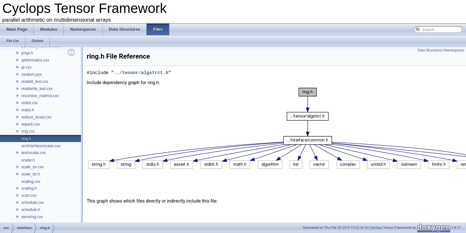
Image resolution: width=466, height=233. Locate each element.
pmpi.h (27, 53)
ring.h (26, 139)
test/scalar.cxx (33, 152)
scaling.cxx (30, 181)
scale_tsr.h (30, 174)
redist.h (27, 110)
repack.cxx (30, 124)
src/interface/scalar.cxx (41, 146)
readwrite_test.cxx (37, 88)
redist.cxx (29, 103)
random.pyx (31, 74)
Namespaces (454, 50)
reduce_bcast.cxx (36, 117)
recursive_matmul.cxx (40, 96)
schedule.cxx (32, 202)
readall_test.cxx (34, 81)
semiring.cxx (32, 217)
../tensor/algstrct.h (141, 73)
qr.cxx (26, 67)
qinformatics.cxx (35, 60)
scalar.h (28, 160)
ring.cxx (28, 131)
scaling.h (29, 188)
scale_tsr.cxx (32, 167)
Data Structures (430, 50)
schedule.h (30, 209)
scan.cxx (29, 195)
